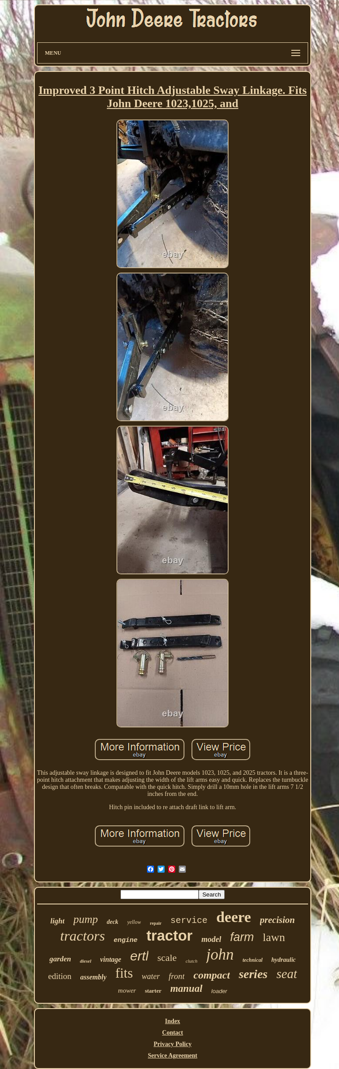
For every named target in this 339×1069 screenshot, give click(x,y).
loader (219, 991)
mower (127, 990)
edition (60, 976)
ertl (139, 956)
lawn (274, 937)
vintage (110, 959)
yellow (134, 922)
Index (172, 1021)
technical (253, 960)
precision (277, 920)
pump (85, 919)
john (220, 954)
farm (242, 937)
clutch (191, 961)
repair (155, 923)
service (188, 920)
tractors (82, 936)
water (151, 976)
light (57, 921)
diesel (85, 961)
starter (153, 990)
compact (211, 975)
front (177, 976)
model (211, 939)
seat (286, 974)
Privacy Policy (173, 1044)
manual (186, 988)
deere (233, 917)
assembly (93, 977)
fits (124, 973)
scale (167, 957)
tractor (170, 935)
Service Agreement (172, 1055)
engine (126, 940)
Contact (172, 1032)
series (253, 974)
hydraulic (283, 959)
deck (112, 922)
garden (60, 959)
